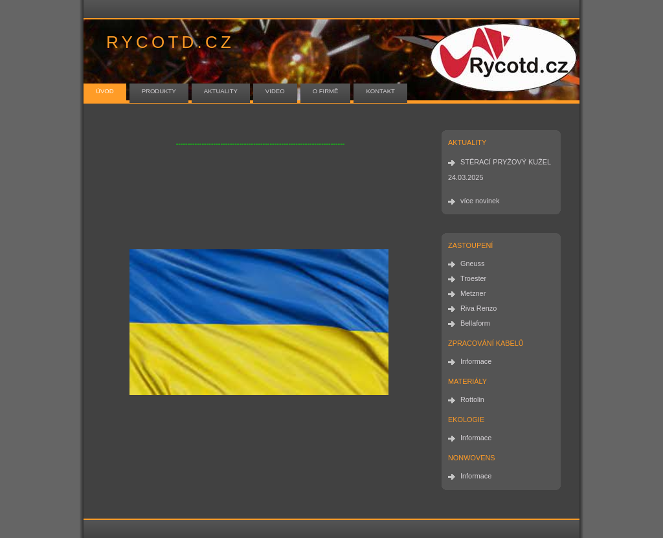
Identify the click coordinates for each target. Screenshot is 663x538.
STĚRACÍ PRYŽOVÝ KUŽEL (505, 162)
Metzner (473, 293)
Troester (473, 278)
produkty (159, 91)
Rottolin (472, 399)
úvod (105, 91)
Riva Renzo (478, 308)
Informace (475, 361)
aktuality (221, 91)
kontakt (380, 91)
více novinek (479, 201)
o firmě (326, 91)
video (275, 91)
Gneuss (472, 263)
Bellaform (475, 323)
